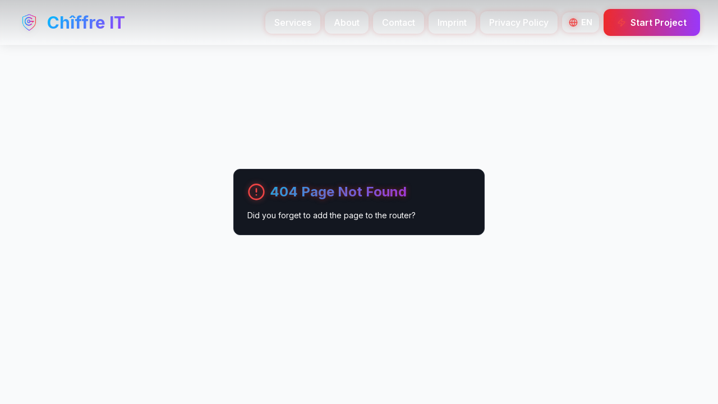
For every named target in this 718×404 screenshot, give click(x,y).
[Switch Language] (580, 22)
